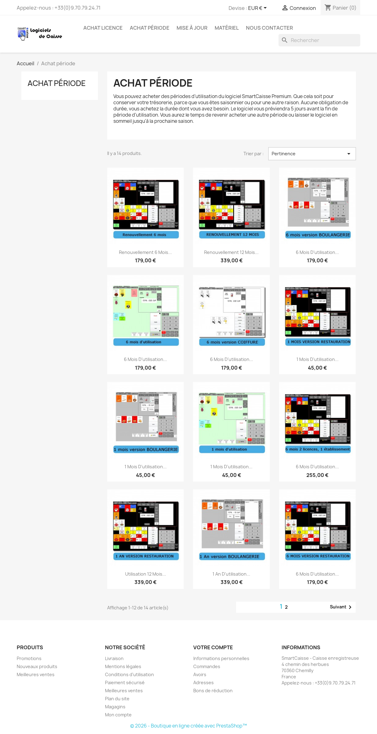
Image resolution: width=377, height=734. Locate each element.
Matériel (227, 27)
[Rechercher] (319, 40)
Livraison (114, 658)
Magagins (115, 707)
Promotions (29, 658)
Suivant (342, 607)
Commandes (206, 666)
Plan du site (117, 699)
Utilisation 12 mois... (145, 574)
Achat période (149, 27)
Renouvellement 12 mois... (231, 252)
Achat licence (103, 27)
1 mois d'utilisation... (317, 359)
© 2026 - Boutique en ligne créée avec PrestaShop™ (188, 726)
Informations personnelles (221, 658)
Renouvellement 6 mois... (145, 252)
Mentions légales (123, 666)
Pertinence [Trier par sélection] (312, 153)
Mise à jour (192, 27)
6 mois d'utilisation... (317, 252)
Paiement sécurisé (125, 682)
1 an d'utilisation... (231, 574)
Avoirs (199, 674)
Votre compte (213, 647)
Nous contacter (269, 27)
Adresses (203, 682)
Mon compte (118, 715)
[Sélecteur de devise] (258, 8)
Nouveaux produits (37, 666)
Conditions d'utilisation (129, 674)
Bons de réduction (213, 690)
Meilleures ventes (36, 674)
